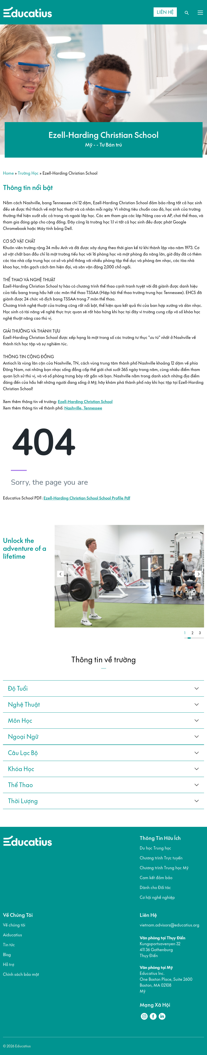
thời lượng (23, 801)
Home (8, 173)
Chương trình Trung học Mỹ (164, 868)
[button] (198, 574)
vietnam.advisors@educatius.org (169, 925)
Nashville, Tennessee (83, 408)
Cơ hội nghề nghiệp (157, 897)
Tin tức (9, 945)
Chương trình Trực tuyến (161, 858)
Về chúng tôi (14, 925)
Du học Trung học (155, 848)
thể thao (20, 785)
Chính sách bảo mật (21, 974)
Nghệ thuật (24, 704)
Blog (7, 955)
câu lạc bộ (23, 753)
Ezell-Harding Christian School (85, 401)
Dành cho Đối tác (155, 887)
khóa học (21, 769)
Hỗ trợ (8, 964)
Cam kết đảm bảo (156, 878)
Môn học (20, 720)
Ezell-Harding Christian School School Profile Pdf (87, 498)
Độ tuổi (18, 688)
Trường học (28, 173)
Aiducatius (12, 935)
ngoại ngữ (23, 736)
